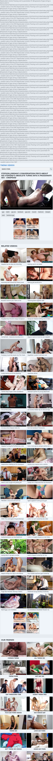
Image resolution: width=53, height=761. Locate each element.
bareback (20, 212)
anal (3, 215)
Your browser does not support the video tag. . (26, 195)
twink (7, 212)
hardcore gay (10, 215)
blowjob (48, 212)
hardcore (40, 212)
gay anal (27, 212)
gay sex (13, 212)
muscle (34, 212)
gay (3, 212)
